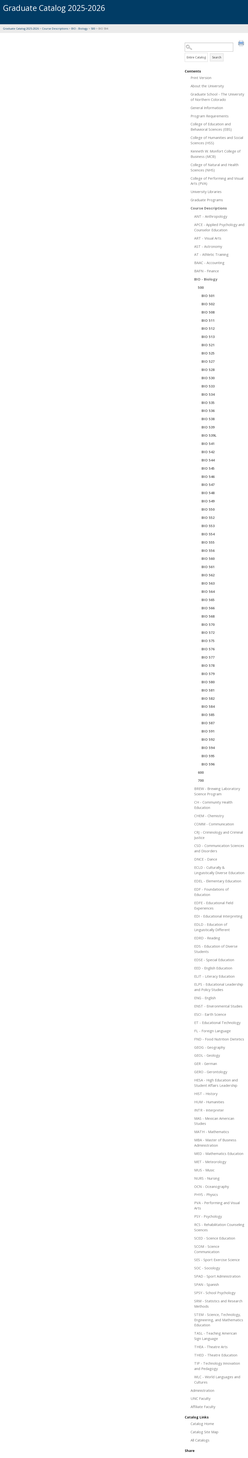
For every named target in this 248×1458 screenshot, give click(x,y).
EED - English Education (213, 968)
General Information (207, 107)
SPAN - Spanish (206, 1284)
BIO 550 (208, 509)
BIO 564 (208, 591)
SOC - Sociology (207, 1267)
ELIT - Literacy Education (214, 976)
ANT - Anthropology (210, 216)
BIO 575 (208, 640)
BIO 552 (208, 517)
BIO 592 (208, 739)
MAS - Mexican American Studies (214, 1121)
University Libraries (206, 191)
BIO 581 (208, 690)
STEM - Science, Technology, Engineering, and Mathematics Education (218, 1320)
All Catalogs (200, 1440)
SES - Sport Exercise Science (217, 1259)
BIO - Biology (79, 28)
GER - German (205, 1063)
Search (216, 57)
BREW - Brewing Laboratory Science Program (217, 791)
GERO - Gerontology (210, 1071)
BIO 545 (208, 468)
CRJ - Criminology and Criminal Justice (218, 835)
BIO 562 (208, 574)
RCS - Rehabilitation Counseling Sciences (219, 1227)
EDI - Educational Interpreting (218, 916)
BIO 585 (208, 714)
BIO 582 (208, 698)
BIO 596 (208, 764)
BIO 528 (208, 369)
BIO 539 (208, 427)
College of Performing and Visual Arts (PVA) (217, 181)
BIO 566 (208, 607)
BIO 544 (208, 460)
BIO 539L (208, 435)
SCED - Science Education (214, 1238)
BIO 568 (208, 616)
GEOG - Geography (209, 1047)
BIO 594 (208, 747)
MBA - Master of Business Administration (215, 1142)
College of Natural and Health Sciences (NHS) (215, 167)
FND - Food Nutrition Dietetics (219, 1039)
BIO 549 (208, 501)
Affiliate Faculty (203, 1406)
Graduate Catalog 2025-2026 (21, 28)
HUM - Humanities (209, 1101)
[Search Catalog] (209, 47)
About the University (207, 85)
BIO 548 (208, 492)
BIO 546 (208, 476)
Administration (202, 1390)
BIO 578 (208, 665)
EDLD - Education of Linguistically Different (212, 927)
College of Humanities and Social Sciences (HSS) (217, 140)
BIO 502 (208, 303)
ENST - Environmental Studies (218, 1006)
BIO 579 (208, 673)
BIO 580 (208, 681)
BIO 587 (208, 722)
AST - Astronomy (208, 246)
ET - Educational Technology (217, 1022)
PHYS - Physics (206, 1194)
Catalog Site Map (204, 1431)
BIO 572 (208, 632)
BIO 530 (208, 377)
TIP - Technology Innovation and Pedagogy (217, 1366)
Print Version (201, 77)
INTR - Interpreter (209, 1110)
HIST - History (205, 1093)
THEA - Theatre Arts (211, 1346)
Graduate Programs (207, 199)
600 (201, 772)
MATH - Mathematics (211, 1131)
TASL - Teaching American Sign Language (215, 1336)
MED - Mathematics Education (218, 1153)
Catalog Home (202, 1423)
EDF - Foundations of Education (211, 892)
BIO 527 (208, 361)
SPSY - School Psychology (214, 1292)
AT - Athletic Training (211, 254)
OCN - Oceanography (211, 1186)
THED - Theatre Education (215, 1355)
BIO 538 (208, 418)
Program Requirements (210, 115)
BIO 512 (208, 328)
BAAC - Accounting (209, 262)
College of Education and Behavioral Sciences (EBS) (211, 126)
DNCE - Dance (205, 859)
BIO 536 (208, 410)
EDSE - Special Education (214, 959)
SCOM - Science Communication (206, 1249)
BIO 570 (208, 624)
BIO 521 (208, 344)
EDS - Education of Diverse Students (216, 949)
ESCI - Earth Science (210, 1014)
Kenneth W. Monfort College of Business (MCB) (215, 154)
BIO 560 (208, 558)
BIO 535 (208, 402)
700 (201, 780)
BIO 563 (208, 583)
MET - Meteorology (210, 1161)
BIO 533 (208, 386)
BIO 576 (208, 648)
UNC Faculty (200, 1398)
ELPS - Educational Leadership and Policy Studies (218, 987)
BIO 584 (208, 706)
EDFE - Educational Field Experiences (213, 905)
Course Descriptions (55, 28)
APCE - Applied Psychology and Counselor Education (219, 227)
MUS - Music (204, 1170)
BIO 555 (208, 542)
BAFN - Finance (206, 270)
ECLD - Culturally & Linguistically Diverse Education (219, 870)
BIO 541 (208, 443)
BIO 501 (208, 295)
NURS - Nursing (207, 1178)
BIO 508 (208, 312)
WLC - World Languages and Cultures (217, 1379)
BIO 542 (208, 451)
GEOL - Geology (207, 1055)
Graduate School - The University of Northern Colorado (217, 97)
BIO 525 (208, 353)
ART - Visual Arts (207, 238)
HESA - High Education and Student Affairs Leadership (216, 1083)
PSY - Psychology (208, 1216)
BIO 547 (208, 484)
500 (93, 28)
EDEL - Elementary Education (217, 880)
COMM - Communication (214, 824)
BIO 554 (208, 534)
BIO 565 (208, 599)
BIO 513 (208, 336)
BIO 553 (208, 525)
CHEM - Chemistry (209, 815)
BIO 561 (208, 566)
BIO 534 (208, 394)
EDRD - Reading (207, 937)
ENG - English (205, 997)
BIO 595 (208, 755)
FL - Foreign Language (212, 1030)
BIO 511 (208, 320)
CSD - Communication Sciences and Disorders (219, 848)
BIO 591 (208, 731)
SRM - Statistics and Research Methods (218, 1303)
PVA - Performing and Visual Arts (217, 1205)
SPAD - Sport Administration (217, 1276)
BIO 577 (208, 657)
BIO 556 (208, 550)
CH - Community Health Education (213, 805)
